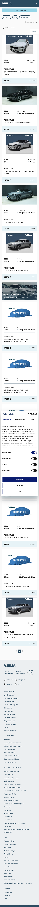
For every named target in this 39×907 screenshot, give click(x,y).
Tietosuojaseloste (10, 880)
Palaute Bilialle (9, 841)
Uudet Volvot (9, 691)
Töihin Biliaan (8, 854)
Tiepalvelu (7, 807)
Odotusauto (8, 708)
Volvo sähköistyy (9, 718)
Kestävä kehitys (9, 851)
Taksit (6, 727)
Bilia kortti (7, 857)
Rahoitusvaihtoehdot (11, 864)
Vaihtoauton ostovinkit (11, 756)
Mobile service (9, 781)
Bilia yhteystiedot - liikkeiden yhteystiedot (18, 883)
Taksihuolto (8, 826)
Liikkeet (7, 888)
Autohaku (7, 740)
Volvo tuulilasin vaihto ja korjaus (15, 791)
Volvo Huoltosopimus (11, 705)
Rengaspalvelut (9, 797)
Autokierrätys (8, 877)
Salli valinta (19, 485)
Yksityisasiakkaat (10, 724)
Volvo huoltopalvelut (12, 767)
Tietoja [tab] (32, 419)
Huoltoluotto (8, 820)
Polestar (6, 17)
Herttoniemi (8, 892)
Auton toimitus (9, 711)
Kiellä (19, 491)
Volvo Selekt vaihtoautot (12, 743)
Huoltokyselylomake (11, 800)
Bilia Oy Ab (7, 847)
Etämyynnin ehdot (10, 730)
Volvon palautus (9, 714)
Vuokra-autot (8, 873)
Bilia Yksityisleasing (11, 698)
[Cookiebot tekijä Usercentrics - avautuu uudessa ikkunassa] (28, 414)
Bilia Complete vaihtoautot (13, 746)
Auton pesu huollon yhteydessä (14, 823)
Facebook (8, 680)
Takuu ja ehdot (9, 870)
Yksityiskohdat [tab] (19, 419)
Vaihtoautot (25, 17)
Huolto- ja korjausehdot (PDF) (14, 804)
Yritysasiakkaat (9, 721)
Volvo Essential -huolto (11, 778)
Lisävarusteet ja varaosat (12, 784)
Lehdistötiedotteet (10, 844)
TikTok (18, 684)
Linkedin (8, 684)
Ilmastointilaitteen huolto (12, 787)
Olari (5, 899)
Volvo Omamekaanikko (12, 771)
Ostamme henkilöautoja (12, 759)
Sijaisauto (7, 810)
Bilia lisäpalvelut (9, 749)
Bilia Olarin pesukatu (11, 860)
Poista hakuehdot (30, 22)
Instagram (20, 680)
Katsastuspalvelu (10, 794)
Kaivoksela (7, 895)
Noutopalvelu (8, 813)
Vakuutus (7, 867)
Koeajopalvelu (9, 701)
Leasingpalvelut (9, 695)
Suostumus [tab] (7, 419)
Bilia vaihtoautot (9, 752)
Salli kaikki (19, 479)
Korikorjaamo (8, 774)
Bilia (5, 837)
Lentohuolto (8, 817)
